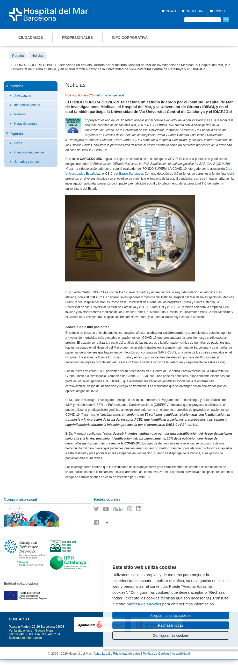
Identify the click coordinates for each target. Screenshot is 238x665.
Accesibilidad (181, 653)
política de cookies (143, 604)
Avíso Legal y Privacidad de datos (116, 653)
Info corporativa (130, 38)
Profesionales (77, 38)
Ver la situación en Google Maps (31, 630)
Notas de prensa (25, 123)
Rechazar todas (170, 625)
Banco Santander (131, 173)
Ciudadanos (30, 38)
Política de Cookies (156, 653)
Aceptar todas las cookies (170, 615)
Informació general (27, 105)
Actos (18, 143)
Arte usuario (22, 95)
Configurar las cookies (171, 635)
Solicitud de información (25, 638)
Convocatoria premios (29, 152)
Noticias (17, 86)
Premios (20, 114)
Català (171, 11)
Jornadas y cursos (26, 162)
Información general (110, 95)
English (220, 11)
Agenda (17, 133)
